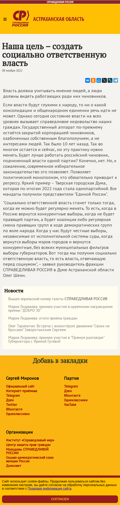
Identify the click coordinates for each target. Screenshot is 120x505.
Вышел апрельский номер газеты (55, 299)
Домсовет (13, 466)
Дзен (10, 400)
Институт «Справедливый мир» (30, 440)
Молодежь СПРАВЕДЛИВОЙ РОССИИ (27, 451)
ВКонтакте (14, 409)
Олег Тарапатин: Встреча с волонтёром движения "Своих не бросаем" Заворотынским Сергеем (57, 328)
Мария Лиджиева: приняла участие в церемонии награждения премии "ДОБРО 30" (58, 309)
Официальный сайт (20, 386)
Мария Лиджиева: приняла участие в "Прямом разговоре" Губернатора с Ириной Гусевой (54, 340)
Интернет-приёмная (21, 391)
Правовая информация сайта (49, 488)
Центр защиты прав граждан (28, 445)
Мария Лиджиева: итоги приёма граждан (40, 319)
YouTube (70, 404)
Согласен (60, 499)
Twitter (11, 404)
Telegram (13, 395)
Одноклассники (17, 414)
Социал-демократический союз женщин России (29, 459)
